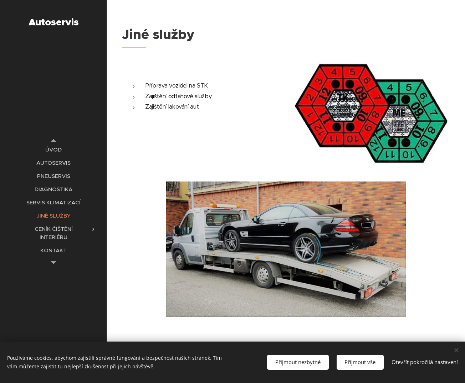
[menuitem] (53, 149)
